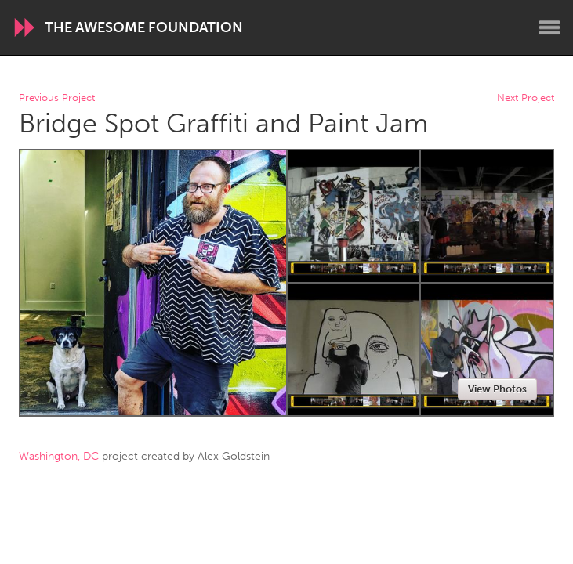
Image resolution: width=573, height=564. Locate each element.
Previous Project (57, 98)
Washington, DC (59, 456)
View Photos (497, 389)
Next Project (525, 98)
